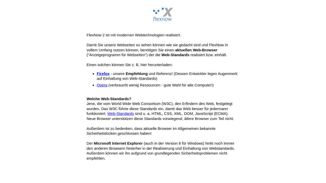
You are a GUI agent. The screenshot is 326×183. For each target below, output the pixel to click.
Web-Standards (120, 113)
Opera (102, 85)
